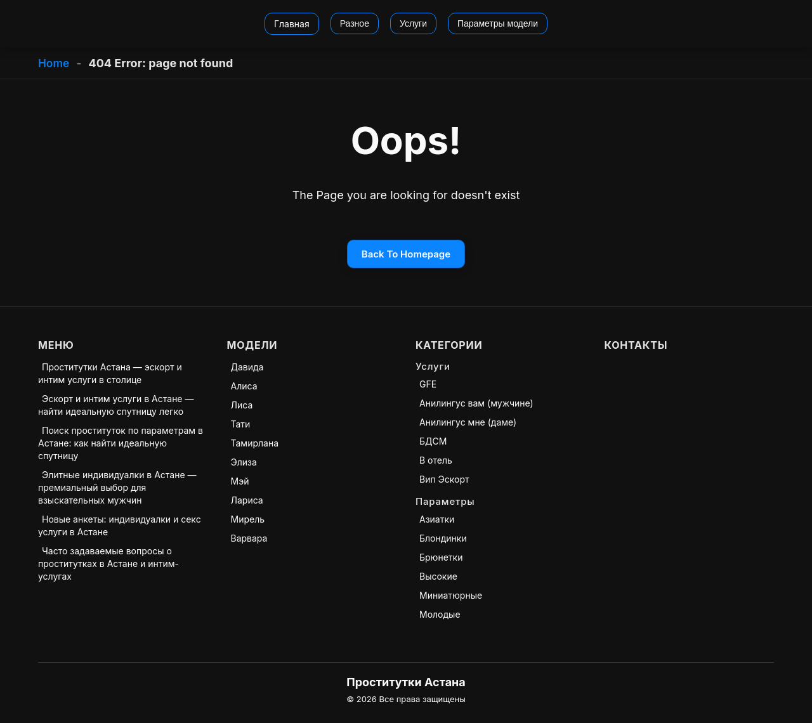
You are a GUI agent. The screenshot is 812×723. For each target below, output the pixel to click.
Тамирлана (255, 443)
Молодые (440, 614)
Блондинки (443, 538)
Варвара (249, 538)
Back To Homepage (406, 254)
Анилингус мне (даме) (467, 422)
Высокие (438, 576)
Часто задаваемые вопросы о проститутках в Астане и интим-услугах (108, 563)
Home (54, 63)
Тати (241, 424)
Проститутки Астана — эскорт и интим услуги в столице (110, 373)
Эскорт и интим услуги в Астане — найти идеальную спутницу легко (115, 405)
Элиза (244, 462)
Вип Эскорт (444, 479)
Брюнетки (440, 557)
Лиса (242, 405)
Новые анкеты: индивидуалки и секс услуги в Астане (119, 525)
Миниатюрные (450, 595)
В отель (435, 460)
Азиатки (436, 519)
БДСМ (433, 441)
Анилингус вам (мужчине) (476, 403)
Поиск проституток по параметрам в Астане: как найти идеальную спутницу (120, 443)
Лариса (247, 500)
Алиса (244, 386)
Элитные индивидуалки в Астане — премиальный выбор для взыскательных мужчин (117, 487)
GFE (427, 384)
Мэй (240, 481)
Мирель (248, 519)
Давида (247, 367)
